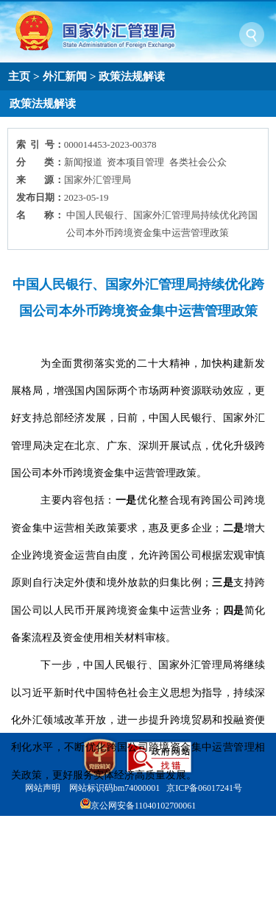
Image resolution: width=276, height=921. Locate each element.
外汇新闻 (65, 76)
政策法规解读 (132, 76)
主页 (19, 76)
